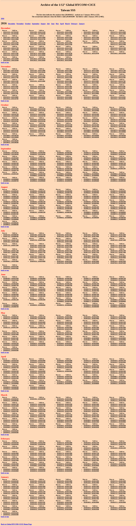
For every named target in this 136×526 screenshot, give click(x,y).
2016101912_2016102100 (64, 121)
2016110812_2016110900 (64, 92)
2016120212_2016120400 (37, 60)
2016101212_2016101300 (118, 125)
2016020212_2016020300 (64, 469)
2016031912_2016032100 (64, 411)
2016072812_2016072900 (91, 235)
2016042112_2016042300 (118, 367)
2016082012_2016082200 (37, 203)
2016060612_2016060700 (118, 299)
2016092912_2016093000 (37, 152)
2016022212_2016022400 (64, 449)
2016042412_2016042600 (37, 367)
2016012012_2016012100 (37, 491)
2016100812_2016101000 (91, 132)
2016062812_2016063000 (64, 280)
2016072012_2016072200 (37, 247)
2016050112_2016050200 (10, 349)
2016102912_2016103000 (64, 109)
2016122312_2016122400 (91, 37)
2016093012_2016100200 (11, 154)
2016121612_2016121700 (11, 48)
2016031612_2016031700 (11, 415)
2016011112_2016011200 (10, 502)
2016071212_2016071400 (118, 252)
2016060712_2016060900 (91, 301)
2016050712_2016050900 (118, 340)
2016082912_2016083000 (64, 191)
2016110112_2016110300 (118, 99)
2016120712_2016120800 (37, 53)
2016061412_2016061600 (37, 296)
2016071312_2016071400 (91, 250)
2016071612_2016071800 (11, 252)
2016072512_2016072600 (37, 240)
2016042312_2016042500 (64, 367)
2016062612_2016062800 (118, 280)
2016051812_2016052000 (91, 329)
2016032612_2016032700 (11, 404)
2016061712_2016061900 (91, 290)
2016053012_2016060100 (37, 318)
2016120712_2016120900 (37, 55)
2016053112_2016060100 (10, 317)
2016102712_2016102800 (118, 109)
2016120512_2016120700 (91, 53)
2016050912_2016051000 (64, 338)
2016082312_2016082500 (91, 198)
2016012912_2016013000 (64, 481)
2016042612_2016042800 (118, 362)
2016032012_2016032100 (37, 409)
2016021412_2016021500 (11, 458)
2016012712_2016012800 (118, 481)
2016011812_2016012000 (91, 493)
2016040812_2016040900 (118, 376)
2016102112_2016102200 (10, 119)
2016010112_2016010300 (10, 514)
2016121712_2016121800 (118, 43)
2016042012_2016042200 (11, 373)
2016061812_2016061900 (64, 289)
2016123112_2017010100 (10, 32)
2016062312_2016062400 (64, 284)
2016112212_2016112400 (91, 77)
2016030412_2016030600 (64, 427)
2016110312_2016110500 (64, 99)
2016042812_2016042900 (64, 360)
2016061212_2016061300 (91, 294)
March (67, 24)
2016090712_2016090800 (91, 174)
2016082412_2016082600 (64, 198)
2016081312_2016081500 (91, 208)
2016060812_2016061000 (64, 301)
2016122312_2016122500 (91, 39)
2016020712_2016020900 (64, 465)
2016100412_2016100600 (64, 137)
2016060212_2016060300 (91, 305)
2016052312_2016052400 (91, 322)
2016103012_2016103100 (37, 109)
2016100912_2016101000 (64, 130)
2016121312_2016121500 (91, 49)
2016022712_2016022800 (64, 442)
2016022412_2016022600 (11, 448)
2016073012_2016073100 (37, 235)
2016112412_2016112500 (37, 76)
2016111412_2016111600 (37, 88)
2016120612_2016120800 (64, 55)
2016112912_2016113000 (37, 70)
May (57, 24)
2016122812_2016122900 (91, 32)
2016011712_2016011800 (118, 491)
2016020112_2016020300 (91, 471)
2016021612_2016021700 (91, 453)
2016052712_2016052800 (118, 317)
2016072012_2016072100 (37, 245)
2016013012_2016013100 (37, 481)
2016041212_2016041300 (11, 376)
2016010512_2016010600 (37, 507)
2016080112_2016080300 (10, 224)
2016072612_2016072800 (11, 241)
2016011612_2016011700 (10, 497)
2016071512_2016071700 (37, 252)
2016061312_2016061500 (64, 296)
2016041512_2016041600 (64, 371)
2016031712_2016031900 (118, 411)
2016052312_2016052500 (91, 324)
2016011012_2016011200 (37, 504)
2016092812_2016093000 (64, 154)
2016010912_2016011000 (64, 502)
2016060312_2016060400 (64, 305)
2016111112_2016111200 (117, 86)
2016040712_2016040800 (11, 382)
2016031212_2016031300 (118, 415)
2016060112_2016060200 (118, 305)
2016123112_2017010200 (10, 34)
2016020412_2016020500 (11, 469)
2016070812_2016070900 (91, 256)
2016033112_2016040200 (10, 400)
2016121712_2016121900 (118, 44)
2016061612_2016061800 (118, 290)
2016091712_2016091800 (91, 163)
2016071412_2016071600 (64, 252)
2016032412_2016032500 (64, 404)
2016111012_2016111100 (10, 92)
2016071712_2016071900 (118, 247)
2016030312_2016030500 (91, 427)
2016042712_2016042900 (91, 362)
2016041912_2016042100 (37, 373)
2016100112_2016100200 (10, 141)
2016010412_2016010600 (64, 509)
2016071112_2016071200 (10, 256)
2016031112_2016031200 (10, 420)
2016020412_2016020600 (11, 471)
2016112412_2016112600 (37, 77)
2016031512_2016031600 (37, 415)
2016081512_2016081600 (37, 207)
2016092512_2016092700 (11, 159)
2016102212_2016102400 (118, 116)
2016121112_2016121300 (10, 55)
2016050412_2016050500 (64, 343)
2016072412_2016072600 (64, 241)
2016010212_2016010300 (118, 507)
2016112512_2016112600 (10, 76)
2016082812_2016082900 (91, 191)
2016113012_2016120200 (10, 72)
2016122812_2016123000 (91, 34)
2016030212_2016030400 (118, 427)
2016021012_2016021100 (118, 458)
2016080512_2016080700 (37, 219)
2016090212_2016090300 (91, 179)
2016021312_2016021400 (37, 458)
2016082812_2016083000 (91, 192)
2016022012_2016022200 (118, 448)
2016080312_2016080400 (91, 217)
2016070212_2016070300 (118, 261)
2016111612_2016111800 (117, 83)
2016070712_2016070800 (118, 256)
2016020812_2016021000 (37, 465)
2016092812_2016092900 (64, 152)
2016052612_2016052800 (11, 324)
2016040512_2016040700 (64, 383)
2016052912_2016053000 (64, 317)
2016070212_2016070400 (118, 263)
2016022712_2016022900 (64, 444)
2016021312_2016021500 (37, 460)
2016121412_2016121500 (64, 48)
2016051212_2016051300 (118, 333)
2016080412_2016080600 (64, 217)
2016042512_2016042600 (11, 366)
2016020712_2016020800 (64, 464)
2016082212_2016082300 (118, 196)
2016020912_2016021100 (10, 465)
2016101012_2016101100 (37, 130)
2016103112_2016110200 (10, 110)
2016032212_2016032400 (118, 406)
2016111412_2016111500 (37, 86)
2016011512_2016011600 (37, 497)
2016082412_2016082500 (64, 196)
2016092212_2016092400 (91, 159)
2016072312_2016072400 (91, 240)
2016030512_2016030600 (37, 425)
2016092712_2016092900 (91, 154)
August (43, 24)
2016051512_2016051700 (37, 334)
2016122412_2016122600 (64, 39)
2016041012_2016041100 (64, 376)
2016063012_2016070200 (11, 280)
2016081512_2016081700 (37, 208)
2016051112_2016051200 (10, 338)
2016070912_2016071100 (64, 257)
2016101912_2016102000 (64, 119)
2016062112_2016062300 (118, 285)
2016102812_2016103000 (91, 110)
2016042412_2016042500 (37, 366)
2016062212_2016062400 (91, 285)
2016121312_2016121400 (91, 48)
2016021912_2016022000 (11, 453)
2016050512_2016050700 (37, 345)
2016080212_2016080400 (118, 219)
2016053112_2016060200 (10, 318)
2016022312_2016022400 (37, 448)
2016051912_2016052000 (64, 327)
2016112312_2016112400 (64, 76)
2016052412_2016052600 (64, 324)
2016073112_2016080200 (10, 236)
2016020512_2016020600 (118, 464)
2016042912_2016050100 (37, 362)
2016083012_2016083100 (37, 191)
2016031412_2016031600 (64, 416)
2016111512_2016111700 (10, 88)
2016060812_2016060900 (64, 299)
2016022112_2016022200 (91, 448)
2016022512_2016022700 (118, 444)
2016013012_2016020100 (37, 482)
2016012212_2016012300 (118, 486)
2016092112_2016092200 (118, 158)
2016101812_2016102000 (91, 121)
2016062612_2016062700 (118, 278)
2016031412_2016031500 (64, 415)
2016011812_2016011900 (91, 491)
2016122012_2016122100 (37, 43)
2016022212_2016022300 (64, 448)
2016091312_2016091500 (64, 170)
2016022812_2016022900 (37, 442)
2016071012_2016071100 (37, 256)
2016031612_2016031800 (11, 416)
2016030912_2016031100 (64, 422)
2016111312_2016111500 (64, 88)
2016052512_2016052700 (37, 324)
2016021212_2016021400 (64, 460)
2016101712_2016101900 (118, 121)
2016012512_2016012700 (37, 488)
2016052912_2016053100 (64, 318)
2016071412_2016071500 (64, 250)
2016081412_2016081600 (64, 208)
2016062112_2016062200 (118, 284)
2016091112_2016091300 (118, 168)
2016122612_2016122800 (11, 39)
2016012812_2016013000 (91, 482)
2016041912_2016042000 (37, 371)
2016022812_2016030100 (37, 444)
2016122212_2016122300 (118, 37)
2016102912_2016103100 (64, 110)
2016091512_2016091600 (11, 168)
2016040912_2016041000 (91, 376)
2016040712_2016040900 (11, 383)
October (28, 24)
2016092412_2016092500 (37, 158)
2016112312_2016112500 (64, 77)
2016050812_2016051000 (91, 340)
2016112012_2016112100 (10, 81)
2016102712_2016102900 (118, 110)
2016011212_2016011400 (118, 498)
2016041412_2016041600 (91, 373)
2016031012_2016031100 (37, 420)
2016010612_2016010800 (11, 509)
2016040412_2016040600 (91, 383)
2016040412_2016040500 (91, 382)
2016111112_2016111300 (117, 88)
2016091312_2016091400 (64, 168)
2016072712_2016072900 (118, 236)
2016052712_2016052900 (118, 318)
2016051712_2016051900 (118, 329)
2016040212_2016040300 (11, 387)
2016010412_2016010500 (64, 507)
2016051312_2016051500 (91, 334)
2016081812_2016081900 (91, 201)
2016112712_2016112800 (91, 70)
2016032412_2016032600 (64, 406)
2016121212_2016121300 (118, 48)
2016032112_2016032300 (10, 411)
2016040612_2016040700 (37, 382)
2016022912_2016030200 (11, 444)
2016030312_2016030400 (91, 425)
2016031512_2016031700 (37, 416)
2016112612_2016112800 (118, 72)
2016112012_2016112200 (10, 83)
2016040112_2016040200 (37, 387)
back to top (5, 62)
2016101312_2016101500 (91, 126)
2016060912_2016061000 (37, 299)
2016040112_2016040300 (37, 389)
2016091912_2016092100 (37, 165)
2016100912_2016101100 (64, 132)
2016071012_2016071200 (37, 257)
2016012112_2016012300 (10, 493)
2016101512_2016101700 (37, 126)
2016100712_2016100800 (118, 130)
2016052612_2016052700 (11, 322)
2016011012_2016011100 (37, 502)
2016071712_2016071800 (118, 245)
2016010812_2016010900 (91, 502)
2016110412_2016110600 (37, 99)
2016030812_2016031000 (91, 422)
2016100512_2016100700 (37, 135)
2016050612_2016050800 (11, 345)
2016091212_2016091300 (91, 168)
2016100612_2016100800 (11, 137)
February (74, 24)
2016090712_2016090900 (91, 175)
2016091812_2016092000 (64, 165)
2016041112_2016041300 (37, 378)
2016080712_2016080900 (118, 214)
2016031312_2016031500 (91, 416)
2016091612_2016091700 (118, 163)
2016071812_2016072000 (91, 247)
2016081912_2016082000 (64, 201)
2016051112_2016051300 (10, 340)
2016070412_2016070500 (64, 261)
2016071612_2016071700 (11, 250)
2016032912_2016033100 (64, 400)
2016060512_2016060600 (11, 305)
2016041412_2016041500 (91, 371)
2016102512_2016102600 (37, 114)
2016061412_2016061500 (37, 294)
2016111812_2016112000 (64, 83)
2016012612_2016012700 (11, 486)
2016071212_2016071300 (118, 250)
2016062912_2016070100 (37, 280)
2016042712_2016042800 (91, 360)
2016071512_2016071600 (37, 250)
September (35, 24)
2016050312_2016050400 (91, 343)
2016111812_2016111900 (64, 81)
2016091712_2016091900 (91, 165)
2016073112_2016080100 (10, 235)
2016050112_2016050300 (10, 350)
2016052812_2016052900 (91, 317)
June (52, 24)
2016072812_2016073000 (91, 236)
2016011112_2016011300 (10, 504)
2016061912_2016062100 (37, 290)
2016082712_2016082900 (118, 192)
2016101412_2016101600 (64, 126)
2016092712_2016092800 (91, 152)
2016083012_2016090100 (37, 192)
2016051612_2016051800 (11, 334)
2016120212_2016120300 (37, 58)
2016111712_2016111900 (91, 83)
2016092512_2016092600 (11, 158)
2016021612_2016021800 (91, 455)
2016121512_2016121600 (37, 48)
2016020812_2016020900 (37, 464)
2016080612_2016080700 (11, 217)
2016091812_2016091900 (64, 163)
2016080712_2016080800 (118, 212)
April (62, 24)
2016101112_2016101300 (10, 132)
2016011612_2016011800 (10, 498)
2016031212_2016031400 (118, 416)
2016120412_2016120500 (118, 53)
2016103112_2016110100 (10, 109)
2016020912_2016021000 (11, 464)
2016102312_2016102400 (91, 114)
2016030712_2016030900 (118, 422)
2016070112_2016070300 (10, 268)
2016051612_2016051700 (11, 333)
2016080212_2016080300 (118, 217)
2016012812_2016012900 (91, 481)
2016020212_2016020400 (64, 471)
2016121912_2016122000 (64, 43)
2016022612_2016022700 (91, 442)
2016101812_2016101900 (91, 119)
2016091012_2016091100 (10, 174)
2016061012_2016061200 (11, 299)
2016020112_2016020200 (91, 469)
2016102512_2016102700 (37, 116)
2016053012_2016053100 (37, 317)
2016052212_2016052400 (118, 324)
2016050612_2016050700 (11, 343)
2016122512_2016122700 (37, 39)
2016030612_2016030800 (11, 427)
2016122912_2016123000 (64, 32)
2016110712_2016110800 (91, 92)
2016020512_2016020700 (118, 465)
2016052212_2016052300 (118, 322)
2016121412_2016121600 (64, 49)
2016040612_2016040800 (37, 383)
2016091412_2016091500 (37, 168)
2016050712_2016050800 (118, 338)
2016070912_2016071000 (64, 256)
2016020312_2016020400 (37, 469)
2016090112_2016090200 (118, 179)
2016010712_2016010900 (118, 502)
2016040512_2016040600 (64, 382)
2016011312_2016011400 (91, 497)
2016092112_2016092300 (118, 159)
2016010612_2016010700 (11, 507)
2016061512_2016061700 (11, 296)
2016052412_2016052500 (64, 322)
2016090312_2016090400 (64, 179)
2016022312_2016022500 (37, 449)
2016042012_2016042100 (11, 371)
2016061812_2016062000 (64, 290)
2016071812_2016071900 (91, 245)
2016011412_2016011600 (64, 498)
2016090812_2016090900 (64, 174)
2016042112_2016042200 (118, 366)
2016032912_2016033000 (64, 399)
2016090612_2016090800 (118, 175)
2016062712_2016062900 (91, 280)
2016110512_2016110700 (10, 99)
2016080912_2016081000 (64, 212)
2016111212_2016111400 (91, 88)
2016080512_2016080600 (37, 217)
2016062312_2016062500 (64, 285)
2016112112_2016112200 (118, 76)
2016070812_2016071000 (91, 257)
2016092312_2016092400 (64, 158)
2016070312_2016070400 (91, 261)
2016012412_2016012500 (64, 486)
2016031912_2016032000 (64, 409)
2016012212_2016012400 (118, 488)
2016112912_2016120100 (37, 72)
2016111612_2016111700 (117, 81)
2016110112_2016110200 (118, 97)
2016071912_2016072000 (64, 245)
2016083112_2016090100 (10, 191)
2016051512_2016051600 (37, 333)
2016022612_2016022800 (91, 444)
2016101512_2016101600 (37, 125)
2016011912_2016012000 (64, 491)
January (82, 24)
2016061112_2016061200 (118, 294)
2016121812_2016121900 (91, 43)
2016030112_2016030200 (10, 431)
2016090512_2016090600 (11, 179)
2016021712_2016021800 (64, 453)
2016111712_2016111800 (91, 81)
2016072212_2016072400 (118, 240)
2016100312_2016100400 (91, 135)
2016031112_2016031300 (10, 422)
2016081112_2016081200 (10, 212)
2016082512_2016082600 (37, 196)
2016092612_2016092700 (118, 152)
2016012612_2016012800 (11, 488)
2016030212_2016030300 (118, 425)
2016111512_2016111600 (10, 86)
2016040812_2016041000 (118, 378)
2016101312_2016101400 (91, 125)
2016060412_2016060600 (37, 305)
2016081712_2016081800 (118, 201)
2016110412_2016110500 (37, 97)
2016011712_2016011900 (118, 493)
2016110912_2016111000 (37, 92)
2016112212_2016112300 (91, 76)
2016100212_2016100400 (118, 137)
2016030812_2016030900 (91, 420)
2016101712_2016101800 (118, 119)
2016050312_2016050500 (91, 345)
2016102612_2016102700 (11, 114)
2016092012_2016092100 (11, 163)
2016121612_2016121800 (11, 49)
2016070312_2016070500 (91, 263)
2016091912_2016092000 (37, 163)
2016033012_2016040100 (37, 399)
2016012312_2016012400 (91, 486)
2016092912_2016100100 (37, 154)
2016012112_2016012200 (10, 491)
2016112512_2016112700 (10, 77)
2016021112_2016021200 (91, 458)
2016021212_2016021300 (64, 458)
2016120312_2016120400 (11, 58)
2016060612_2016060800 (118, 301)
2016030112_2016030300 (10, 432)
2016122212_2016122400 (118, 39)
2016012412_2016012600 (64, 488)
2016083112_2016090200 (10, 192)
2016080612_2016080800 (11, 219)
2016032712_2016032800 (118, 399)
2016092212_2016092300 (91, 158)
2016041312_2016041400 (118, 371)
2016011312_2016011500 (91, 498)
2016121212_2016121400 (118, 49)
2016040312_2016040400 (118, 382)
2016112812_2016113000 (64, 72)
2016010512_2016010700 (37, 509)
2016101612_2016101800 (11, 126)
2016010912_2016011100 (64, 504)
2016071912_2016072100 (64, 247)
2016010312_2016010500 (91, 509)
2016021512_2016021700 (118, 455)
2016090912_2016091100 (37, 175)
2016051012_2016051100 (37, 338)
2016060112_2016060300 (118, 306)
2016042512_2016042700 (11, 367)
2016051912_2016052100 (64, 329)
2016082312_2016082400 (91, 196)
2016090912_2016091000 (37, 174)
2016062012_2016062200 (11, 290)
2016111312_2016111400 (64, 86)
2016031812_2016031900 (91, 409)
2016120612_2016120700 (64, 53)
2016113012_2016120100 (10, 70)
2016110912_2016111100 (37, 93)
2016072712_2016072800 (118, 235)
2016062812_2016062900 (64, 278)
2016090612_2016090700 (118, 174)
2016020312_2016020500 (37, 471)
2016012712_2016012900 (118, 482)
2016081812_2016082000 (91, 203)
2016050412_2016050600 (64, 345)
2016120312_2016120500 (11, 60)
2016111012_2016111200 (10, 93)
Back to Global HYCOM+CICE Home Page (16, 524)
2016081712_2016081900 (118, 203)
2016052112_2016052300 (10, 327)
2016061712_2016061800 (91, 289)
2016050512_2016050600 (37, 343)
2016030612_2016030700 (11, 425)
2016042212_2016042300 (91, 366)
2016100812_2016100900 (91, 130)
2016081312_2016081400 (91, 207)
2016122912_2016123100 (64, 34)
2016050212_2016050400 (118, 345)
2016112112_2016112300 (118, 77)
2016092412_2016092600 (37, 159)
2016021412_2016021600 (11, 460)
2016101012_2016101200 (37, 132)
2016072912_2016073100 (64, 236)
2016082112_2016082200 (10, 201)
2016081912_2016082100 (64, 203)
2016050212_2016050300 (118, 343)
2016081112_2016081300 (10, 214)
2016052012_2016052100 (37, 327)
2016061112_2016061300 (118, 296)
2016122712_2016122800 (118, 32)
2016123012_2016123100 (37, 32)
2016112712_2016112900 (91, 72)
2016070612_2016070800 (11, 261)
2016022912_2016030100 (11, 442)
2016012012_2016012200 (37, 493)
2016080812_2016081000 (91, 214)
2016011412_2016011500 (64, 497)
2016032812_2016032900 (91, 399)
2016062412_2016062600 (37, 285)
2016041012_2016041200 (64, 378)
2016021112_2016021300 (91, 460)
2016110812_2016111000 (64, 93)
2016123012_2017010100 (37, 34)
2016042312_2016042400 (64, 366)
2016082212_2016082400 (118, 198)
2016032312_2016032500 (91, 406)
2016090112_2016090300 (118, 181)
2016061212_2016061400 (91, 296)
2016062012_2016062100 (11, 289)
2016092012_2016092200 (11, 165)
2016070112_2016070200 (10, 266)
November (20, 24)
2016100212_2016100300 (118, 135)
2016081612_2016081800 (11, 208)
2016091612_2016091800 (118, 165)
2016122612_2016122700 (11, 37)
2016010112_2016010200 (10, 513)
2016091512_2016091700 (11, 170)
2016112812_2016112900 (64, 70)
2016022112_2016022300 (91, 449)
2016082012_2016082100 (37, 201)
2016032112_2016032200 (10, 409)
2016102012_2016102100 (37, 119)
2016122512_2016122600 (37, 37)
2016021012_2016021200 (118, 460)
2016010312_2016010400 (91, 507)
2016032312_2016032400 (91, 404)
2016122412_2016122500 (64, 37)
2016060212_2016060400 (91, 306)
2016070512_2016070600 (37, 261)
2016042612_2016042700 (118, 360)
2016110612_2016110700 (118, 92)
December (11, 24)
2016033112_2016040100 (10, 399)
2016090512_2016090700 (11, 181)
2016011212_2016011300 (118, 497)
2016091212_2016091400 (91, 170)
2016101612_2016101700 (11, 125)
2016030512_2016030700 (37, 427)
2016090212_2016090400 (91, 181)
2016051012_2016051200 (37, 340)
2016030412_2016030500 (64, 425)
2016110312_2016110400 (64, 97)
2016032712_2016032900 (118, 400)
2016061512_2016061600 (11, 294)
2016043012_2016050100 (11, 360)
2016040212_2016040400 (11, 389)
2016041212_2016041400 (11, 378)
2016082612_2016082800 (11, 198)
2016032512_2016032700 (37, 406)
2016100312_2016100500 (91, 137)
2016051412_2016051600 (64, 334)
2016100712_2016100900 (118, 132)
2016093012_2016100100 (11, 152)
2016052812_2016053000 (91, 318)
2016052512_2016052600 (37, 322)
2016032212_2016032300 (118, 404)
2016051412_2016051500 (64, 333)
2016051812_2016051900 (91, 327)
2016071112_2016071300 (10, 257)
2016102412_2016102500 (64, 114)
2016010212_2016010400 (118, 509)
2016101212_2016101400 (118, 126)
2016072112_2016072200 (10, 245)
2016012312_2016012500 (91, 488)
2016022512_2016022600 (118, 442)
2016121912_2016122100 (64, 44)
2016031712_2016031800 (118, 409)
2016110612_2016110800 (118, 93)
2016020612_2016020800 (91, 465)
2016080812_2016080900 (91, 212)
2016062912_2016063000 (37, 278)
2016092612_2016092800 (118, 154)
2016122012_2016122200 (37, 44)
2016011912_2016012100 (64, 493)
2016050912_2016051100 (64, 340)
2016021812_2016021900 (37, 453)
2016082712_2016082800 (118, 191)
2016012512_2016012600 (37, 486)
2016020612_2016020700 (91, 464)
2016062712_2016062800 (91, 278)
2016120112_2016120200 (64, 58)
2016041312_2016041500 (118, 373)
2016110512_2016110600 (10, 97)
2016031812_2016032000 (91, 411)
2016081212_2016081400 (118, 208)
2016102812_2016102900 (91, 109)
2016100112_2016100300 (10, 142)
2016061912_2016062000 (37, 289)
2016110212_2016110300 (91, 97)
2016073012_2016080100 (37, 236)
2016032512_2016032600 (37, 404)
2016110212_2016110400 (91, 99)
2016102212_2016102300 (118, 114)
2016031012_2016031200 (37, 422)
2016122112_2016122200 (10, 43)
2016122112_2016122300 (10, 44)
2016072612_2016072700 (11, 240)
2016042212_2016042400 (91, 367)
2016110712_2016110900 (91, 93)
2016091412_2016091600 (37, 170)
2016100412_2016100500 (64, 135)
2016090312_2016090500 (64, 181)
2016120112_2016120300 (64, 60)
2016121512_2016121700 (37, 49)
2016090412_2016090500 (37, 179)
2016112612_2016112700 (118, 70)
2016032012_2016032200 (37, 411)
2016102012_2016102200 (37, 121)
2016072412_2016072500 (64, 240)
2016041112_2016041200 (37, 376)
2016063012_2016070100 (11, 278)
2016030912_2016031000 (64, 420)
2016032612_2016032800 (11, 406)
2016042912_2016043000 (37, 360)
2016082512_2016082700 (37, 198)
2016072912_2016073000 (64, 235)
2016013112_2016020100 (10, 481)
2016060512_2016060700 (11, 306)
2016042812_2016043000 (64, 362)
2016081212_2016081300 (118, 207)
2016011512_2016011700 (37, 498)
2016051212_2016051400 (118, 334)
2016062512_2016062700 (11, 285)
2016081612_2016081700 (11, 207)
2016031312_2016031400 (91, 415)
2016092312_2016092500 (64, 159)
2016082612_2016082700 (11, 196)
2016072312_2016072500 (91, 241)
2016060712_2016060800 (91, 299)
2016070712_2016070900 (118, 257)
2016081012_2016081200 (37, 212)
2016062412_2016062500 (37, 284)
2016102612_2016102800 (11, 116)
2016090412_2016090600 (37, 181)
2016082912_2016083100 (64, 192)
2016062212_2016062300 (91, 284)
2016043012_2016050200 (11, 362)
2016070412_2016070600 (64, 263)
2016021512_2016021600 (118, 453)
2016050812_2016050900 (91, 338)
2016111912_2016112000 (37, 81)
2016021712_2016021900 (64, 455)
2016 (2, 19)
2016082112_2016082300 (10, 203)
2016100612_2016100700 (11, 135)
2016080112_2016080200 (10, 223)
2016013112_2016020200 (10, 482)
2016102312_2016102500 (91, 116)
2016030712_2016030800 (118, 420)
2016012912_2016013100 (64, 482)
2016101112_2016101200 (10, 130)
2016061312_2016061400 (64, 294)
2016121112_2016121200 (10, 53)
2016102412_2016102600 (64, 116)
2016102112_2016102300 (10, 121)
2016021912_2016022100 (11, 455)
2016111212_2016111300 (91, 86)
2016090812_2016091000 (64, 175)
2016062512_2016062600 (11, 284)
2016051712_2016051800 (118, 327)
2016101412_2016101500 (64, 125)
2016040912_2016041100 (91, 378)
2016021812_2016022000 (37, 455)
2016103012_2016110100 (37, 110)
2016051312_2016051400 (91, 333)
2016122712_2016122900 (118, 34)
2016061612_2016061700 (118, 289)
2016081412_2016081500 (64, 207)
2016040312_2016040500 (118, 383)
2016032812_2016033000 (91, 400)
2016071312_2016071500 (91, 252)
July (48, 24)
